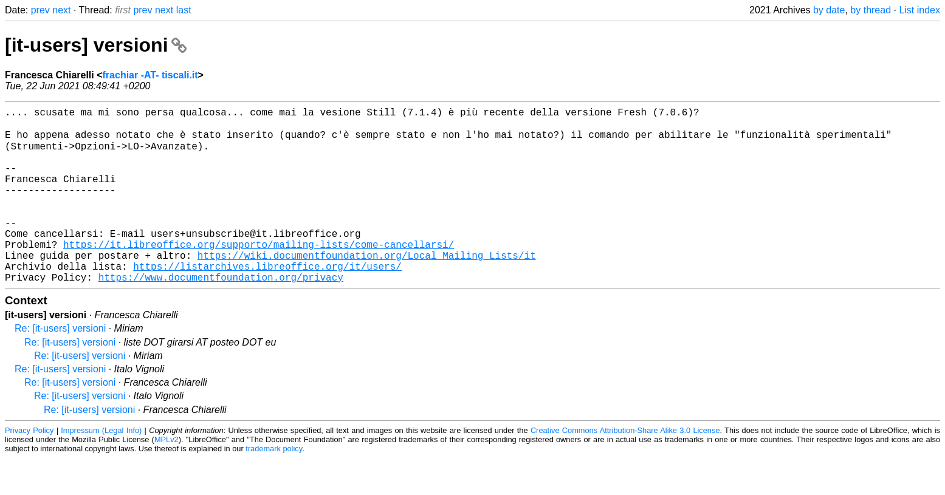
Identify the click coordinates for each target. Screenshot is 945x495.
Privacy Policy (29, 467)
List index (919, 10)
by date (829, 10)
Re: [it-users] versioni (60, 365)
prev (40, 10)
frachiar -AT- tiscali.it (150, 75)
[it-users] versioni (96, 45)
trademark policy (274, 485)
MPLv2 (166, 476)
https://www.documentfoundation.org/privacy (220, 314)
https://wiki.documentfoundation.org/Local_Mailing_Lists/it (367, 287)
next (61, 10)
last (183, 10)
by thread (870, 10)
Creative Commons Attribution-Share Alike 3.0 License (625, 467)
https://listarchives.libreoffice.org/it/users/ (267, 300)
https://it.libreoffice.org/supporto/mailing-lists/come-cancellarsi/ (258, 274)
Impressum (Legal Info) (101, 467)
